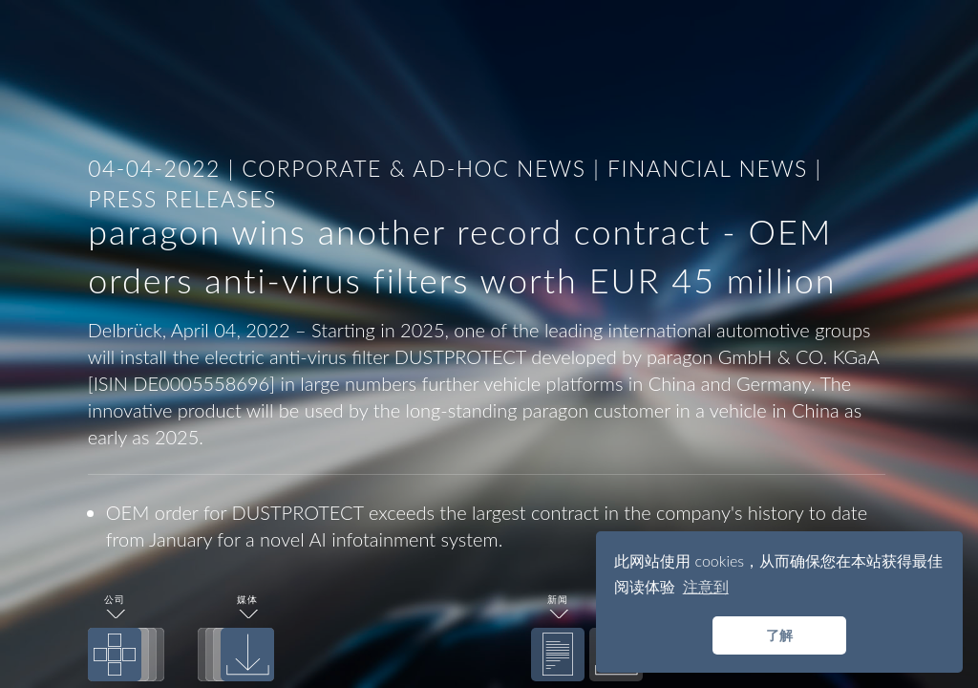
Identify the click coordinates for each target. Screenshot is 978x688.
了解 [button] (779, 635)
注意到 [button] (706, 586)
